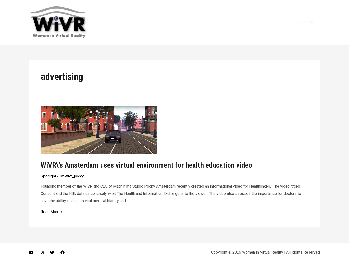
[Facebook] (62, 252)
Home (192, 22)
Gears (249, 22)
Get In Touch (272, 22)
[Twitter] (52, 252)
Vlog (233, 22)
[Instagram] (42, 252)
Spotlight (48, 176)
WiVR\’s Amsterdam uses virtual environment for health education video (146, 165)
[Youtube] (31, 252)
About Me (213, 22)
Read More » (51, 211)
